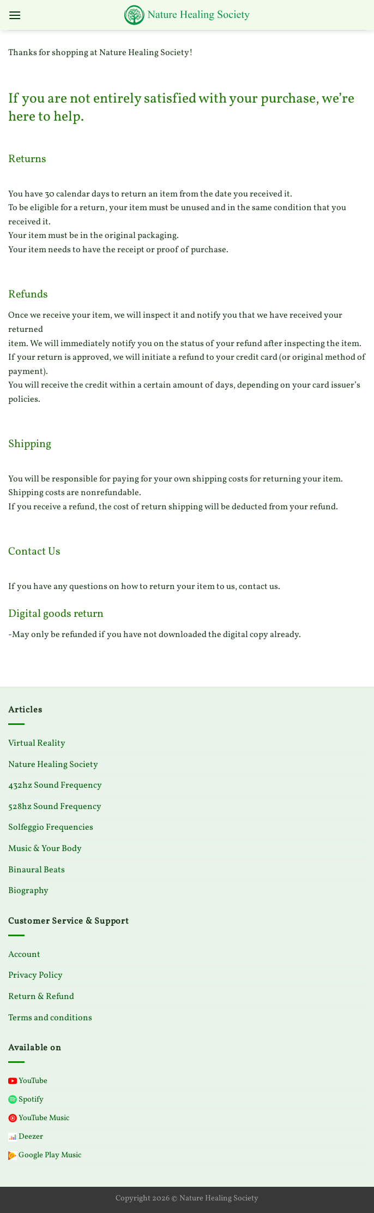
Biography (28, 891)
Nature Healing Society (53, 765)
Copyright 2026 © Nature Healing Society (187, 1198)
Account (24, 955)
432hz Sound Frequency (55, 786)
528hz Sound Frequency (54, 807)
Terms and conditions (50, 1018)
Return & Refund (41, 997)
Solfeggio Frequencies (50, 828)
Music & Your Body (45, 849)
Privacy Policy (35, 976)
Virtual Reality (36, 744)
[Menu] (14, 15)
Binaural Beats (36, 870)
